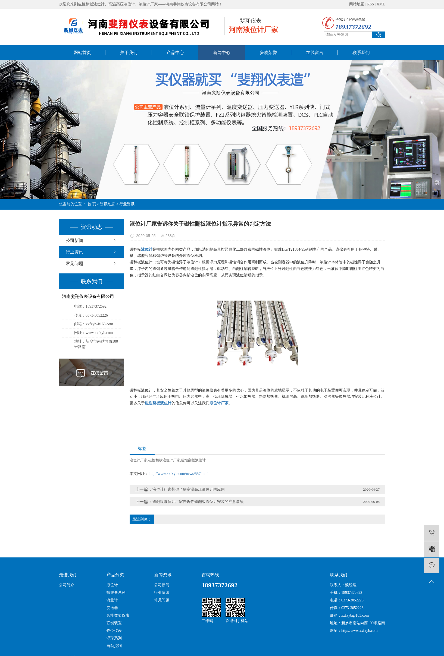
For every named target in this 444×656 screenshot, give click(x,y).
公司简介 (66, 585)
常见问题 (74, 263)
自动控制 (114, 646)
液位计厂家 (138, 460)
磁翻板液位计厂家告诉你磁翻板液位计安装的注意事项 (198, 502)
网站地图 (356, 4)
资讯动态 (107, 204)
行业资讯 (127, 204)
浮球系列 (114, 638)
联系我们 (361, 52)
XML (381, 4)
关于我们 (128, 52)
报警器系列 (116, 593)
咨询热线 (210, 574)
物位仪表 (114, 631)
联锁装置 (114, 623)
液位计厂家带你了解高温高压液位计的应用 (188, 489)
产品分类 (115, 574)
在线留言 (314, 52)
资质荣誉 (268, 52)
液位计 (112, 585)
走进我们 (67, 574)
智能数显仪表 (118, 615)
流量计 (112, 600)
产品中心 (175, 52)
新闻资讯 (162, 574)
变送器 (112, 608)
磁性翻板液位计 (193, 460)
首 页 (91, 204)
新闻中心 (221, 52)
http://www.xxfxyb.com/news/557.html (178, 474)
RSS (370, 4)
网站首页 (82, 52)
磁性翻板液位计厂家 (164, 460)
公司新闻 (74, 240)
